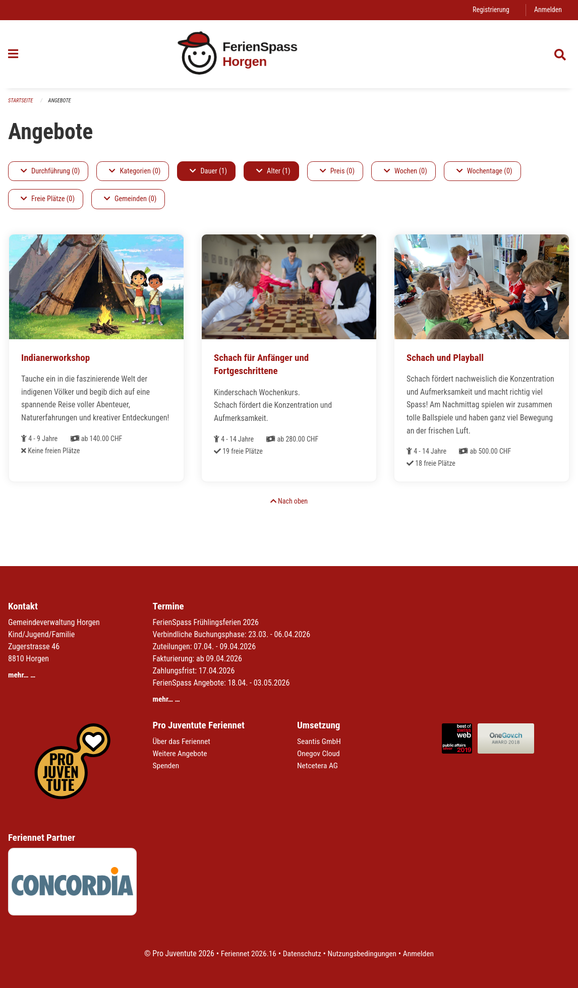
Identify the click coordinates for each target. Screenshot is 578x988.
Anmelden (547, 10)
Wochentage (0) (484, 171)
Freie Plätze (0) (48, 199)
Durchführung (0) (50, 171)
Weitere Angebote (181, 753)
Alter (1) (273, 171)
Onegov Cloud (319, 753)
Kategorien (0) (134, 171)
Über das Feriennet (182, 741)
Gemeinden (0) (130, 199)
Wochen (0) (405, 171)
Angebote (61, 100)
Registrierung (489, 10)
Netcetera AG (318, 765)
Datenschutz (301, 953)
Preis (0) (337, 171)
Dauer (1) (208, 171)
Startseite (21, 100)
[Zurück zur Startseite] (289, 54)
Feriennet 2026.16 (246, 953)
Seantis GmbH (319, 741)
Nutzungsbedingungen (362, 953)
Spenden (167, 765)
